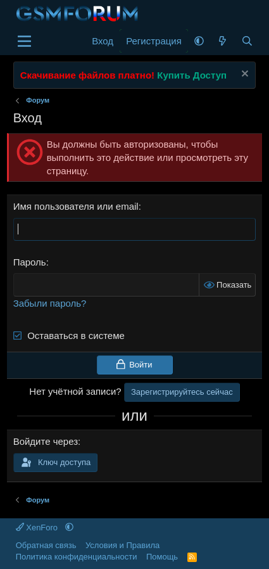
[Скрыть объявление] (243, 75)
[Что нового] (222, 41)
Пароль (29, 262)
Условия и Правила (122, 545)
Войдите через (45, 441)
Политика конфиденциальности (76, 556)
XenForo (38, 527)
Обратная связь (46, 545)
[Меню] (24, 41)
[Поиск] (247, 41)
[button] (199, 41)
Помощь (162, 556)
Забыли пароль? (50, 303)
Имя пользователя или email (76, 206)
